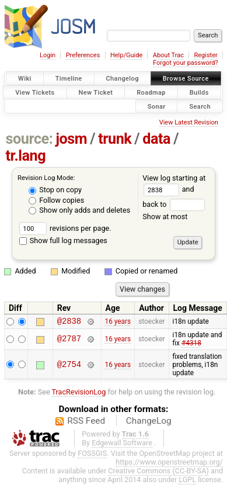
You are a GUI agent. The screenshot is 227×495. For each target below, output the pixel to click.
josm (71, 138)
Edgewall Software (122, 444)
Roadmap (151, 92)
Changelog (122, 78)
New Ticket (96, 92)
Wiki (25, 78)
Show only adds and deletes (79, 210)
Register (205, 55)
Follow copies (56, 200)
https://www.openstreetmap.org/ (169, 463)
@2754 (69, 366)
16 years (117, 322)
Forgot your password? (185, 63)
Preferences (83, 55)
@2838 (69, 322)
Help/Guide (126, 55)
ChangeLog (149, 422)
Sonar (157, 106)
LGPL (187, 481)
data (156, 138)
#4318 (191, 345)
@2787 (69, 341)
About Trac (168, 55)
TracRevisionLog (79, 393)
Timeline (68, 78)
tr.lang (26, 155)
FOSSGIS (92, 455)
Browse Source (186, 78)
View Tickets (34, 92)
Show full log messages (63, 240)
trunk (114, 138)
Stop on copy (55, 189)
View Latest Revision (188, 122)
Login (47, 55)
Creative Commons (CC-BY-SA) (158, 472)
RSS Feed (86, 422)
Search (200, 106)
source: (29, 138)
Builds (199, 92)
